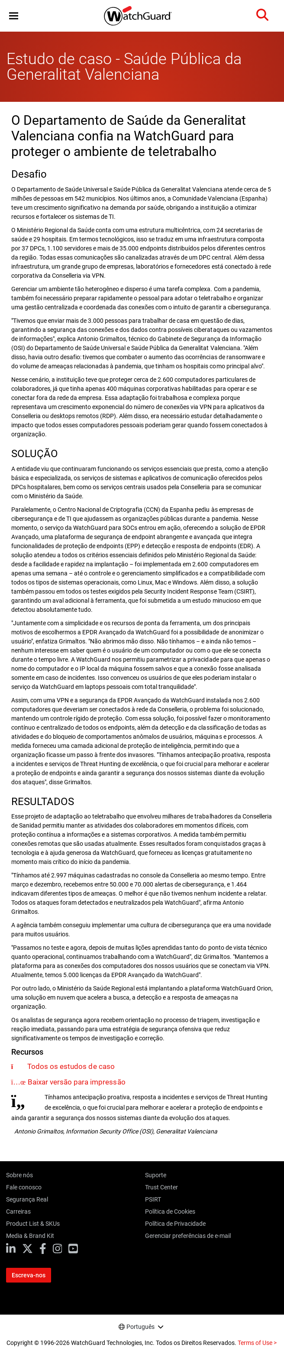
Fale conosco (24, 1187)
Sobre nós (19, 1175)
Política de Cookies (170, 1211)
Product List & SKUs (33, 1223)
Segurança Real (27, 1199)
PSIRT (153, 1199)
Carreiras (18, 1211)
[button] (13, 16)
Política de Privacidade (175, 1223)
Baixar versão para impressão (76, 1082)
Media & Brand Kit (30, 1235)
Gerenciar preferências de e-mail (188, 1235)
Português (140, 1326)
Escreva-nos (28, 1275)
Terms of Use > (257, 1342)
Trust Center (161, 1187)
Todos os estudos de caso (70, 1066)
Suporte (155, 1175)
